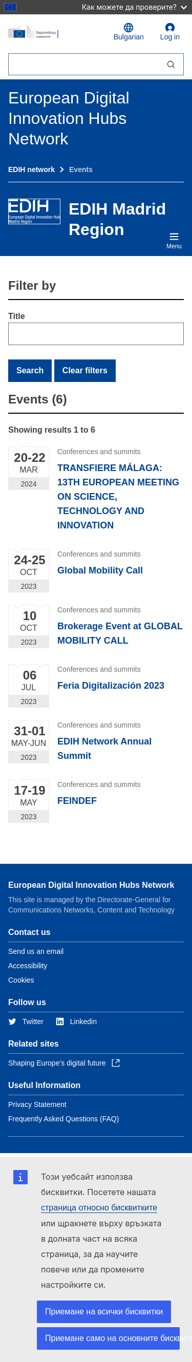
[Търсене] (83, 64)
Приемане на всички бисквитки (104, 1311)
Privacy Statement (37, 1104)
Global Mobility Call (100, 570)
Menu (174, 240)
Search (30, 370)
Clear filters (85, 370)
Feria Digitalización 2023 (110, 685)
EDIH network (31, 169)
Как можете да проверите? (134, 7)
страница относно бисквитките (99, 1207)
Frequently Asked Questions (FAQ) (63, 1119)
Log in (170, 32)
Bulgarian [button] (129, 32)
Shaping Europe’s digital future (64, 1063)
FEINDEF (77, 801)
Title (16, 316)
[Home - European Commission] (54, 32)
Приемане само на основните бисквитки (112, 1338)
